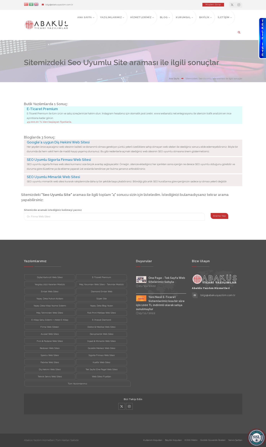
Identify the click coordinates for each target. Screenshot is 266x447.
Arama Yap (219, 215)
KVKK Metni (191, 440)
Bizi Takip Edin (133, 399)
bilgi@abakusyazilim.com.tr (59, 4)
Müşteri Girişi (213, 4)
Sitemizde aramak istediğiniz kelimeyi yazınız (53, 210)
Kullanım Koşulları (152, 440)
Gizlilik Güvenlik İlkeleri (212, 440)
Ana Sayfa (174, 78)
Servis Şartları (235, 440)
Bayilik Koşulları (173, 440)
